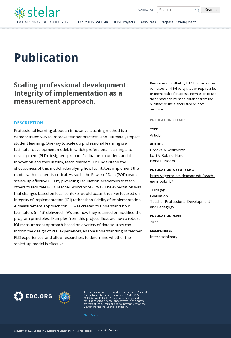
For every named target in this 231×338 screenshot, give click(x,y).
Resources (148, 22)
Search (211, 9)
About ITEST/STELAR (93, 22)
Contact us (145, 9)
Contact (113, 330)
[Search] (178, 9)
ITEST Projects (124, 22)
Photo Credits (91, 315)
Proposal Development (178, 22)
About (102, 330)
